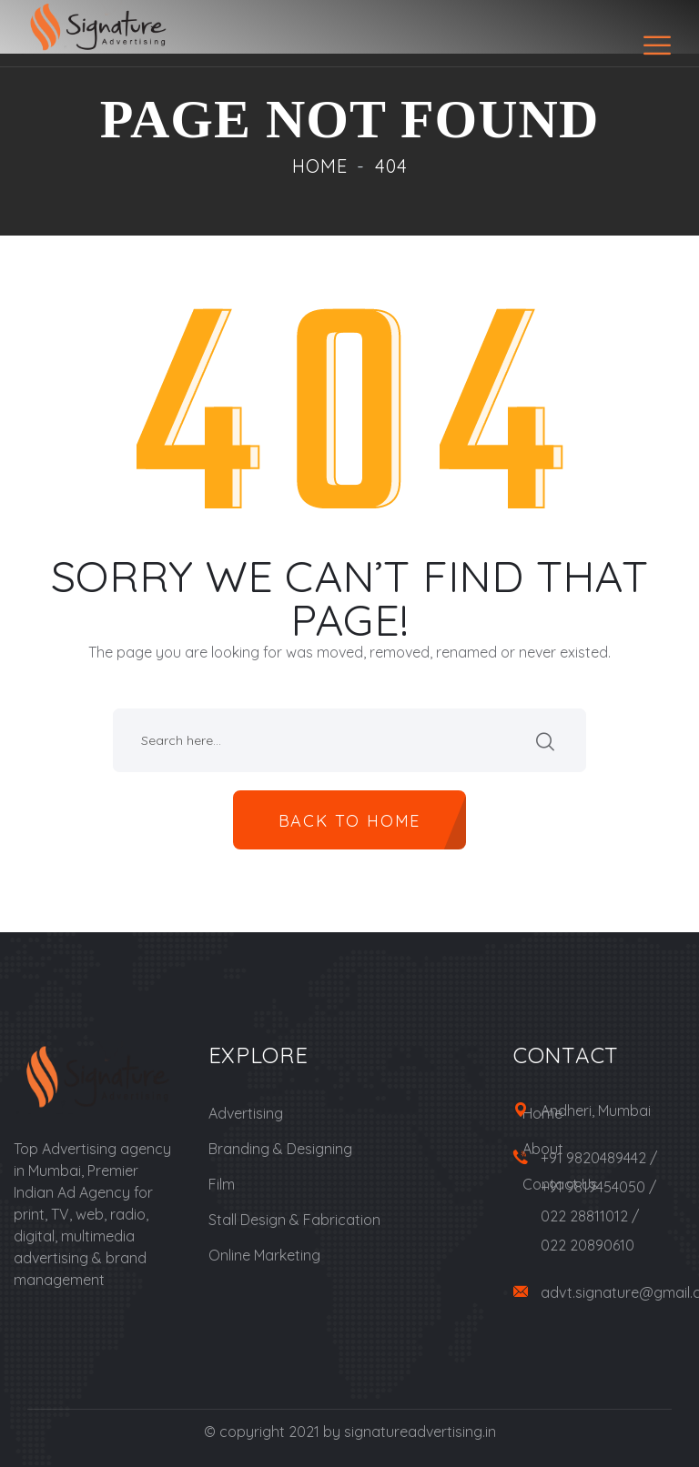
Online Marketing (264, 1255)
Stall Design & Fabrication (294, 1220)
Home (320, 166)
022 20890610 (587, 1245)
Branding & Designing (280, 1149)
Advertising (245, 1113)
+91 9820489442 (593, 1158)
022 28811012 (584, 1216)
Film (221, 1184)
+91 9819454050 (593, 1187)
